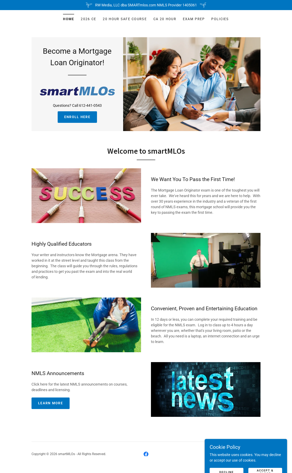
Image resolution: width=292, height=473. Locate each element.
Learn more (50, 403)
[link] (77, 90)
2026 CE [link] (88, 19)
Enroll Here (77, 117)
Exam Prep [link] (194, 19)
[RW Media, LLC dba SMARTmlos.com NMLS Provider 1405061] (146, 5)
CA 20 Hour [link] (164, 19)
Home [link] (68, 19)
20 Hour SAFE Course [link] (125, 19)
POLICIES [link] (220, 19)
